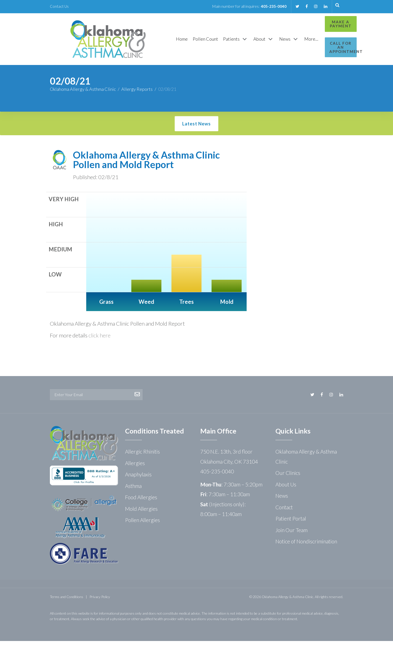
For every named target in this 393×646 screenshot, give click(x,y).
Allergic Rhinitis (142, 456)
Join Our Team (291, 535)
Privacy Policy (99, 602)
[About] (238, 42)
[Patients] (209, 42)
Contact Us (59, 6)
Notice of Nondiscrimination (306, 546)
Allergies (135, 468)
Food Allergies (141, 502)
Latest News (196, 128)
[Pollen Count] (179, 41)
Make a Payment (321, 24)
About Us (285, 489)
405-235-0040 (272, 6)
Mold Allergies (141, 514)
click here (99, 340)
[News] (263, 42)
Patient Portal (290, 523)
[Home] (155, 41)
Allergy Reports (137, 94)
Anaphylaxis (138, 479)
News (281, 500)
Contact (284, 512)
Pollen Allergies (142, 525)
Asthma (133, 491)
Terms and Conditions (66, 602)
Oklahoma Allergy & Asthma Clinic (83, 94)
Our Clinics (287, 478)
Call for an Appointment (321, 45)
